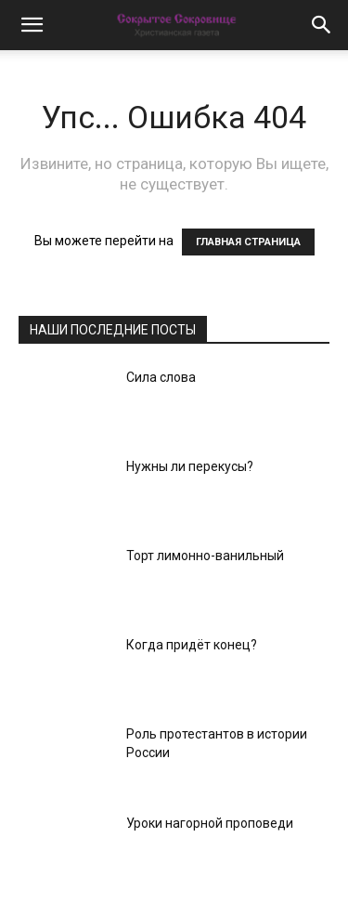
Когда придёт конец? (191, 644)
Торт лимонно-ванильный (205, 555)
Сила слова (161, 377)
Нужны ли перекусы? (189, 466)
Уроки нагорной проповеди (209, 823)
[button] (31, 25)
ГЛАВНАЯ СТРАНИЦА (248, 242)
